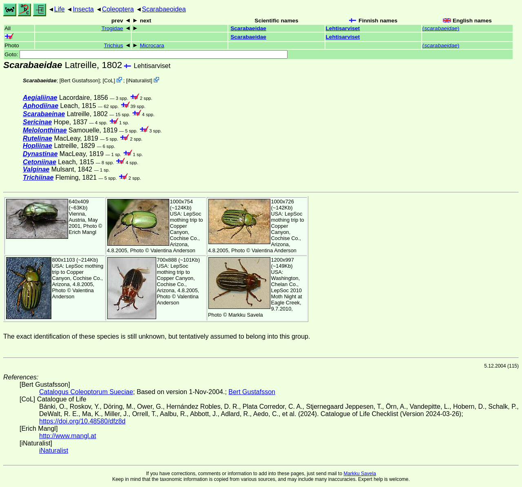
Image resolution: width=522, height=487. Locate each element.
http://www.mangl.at (67, 435)
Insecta (83, 9)
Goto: (146, 54)
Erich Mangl (83, 232)
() (441, 28)
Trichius (113, 45)
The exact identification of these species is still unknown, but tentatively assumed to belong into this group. (156, 336)
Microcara (152, 45)
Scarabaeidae (248, 28)
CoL (108, 80)
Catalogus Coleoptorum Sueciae (86, 391)
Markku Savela (359, 473)
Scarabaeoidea (164, 9)
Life (59, 9)
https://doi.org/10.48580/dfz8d (82, 421)
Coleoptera (118, 9)
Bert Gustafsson (79, 80)
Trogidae (112, 28)
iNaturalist (139, 80)
